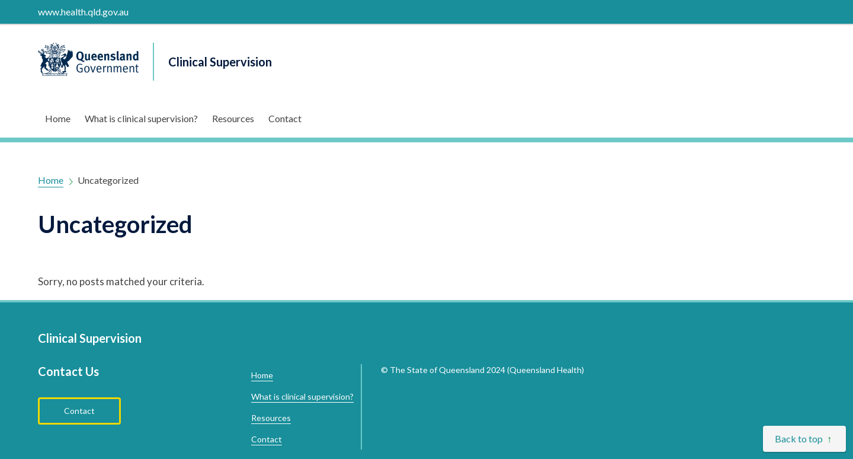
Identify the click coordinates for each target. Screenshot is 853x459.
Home (57, 118)
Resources (233, 118)
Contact (285, 118)
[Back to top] (804, 439)
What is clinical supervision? (141, 118)
